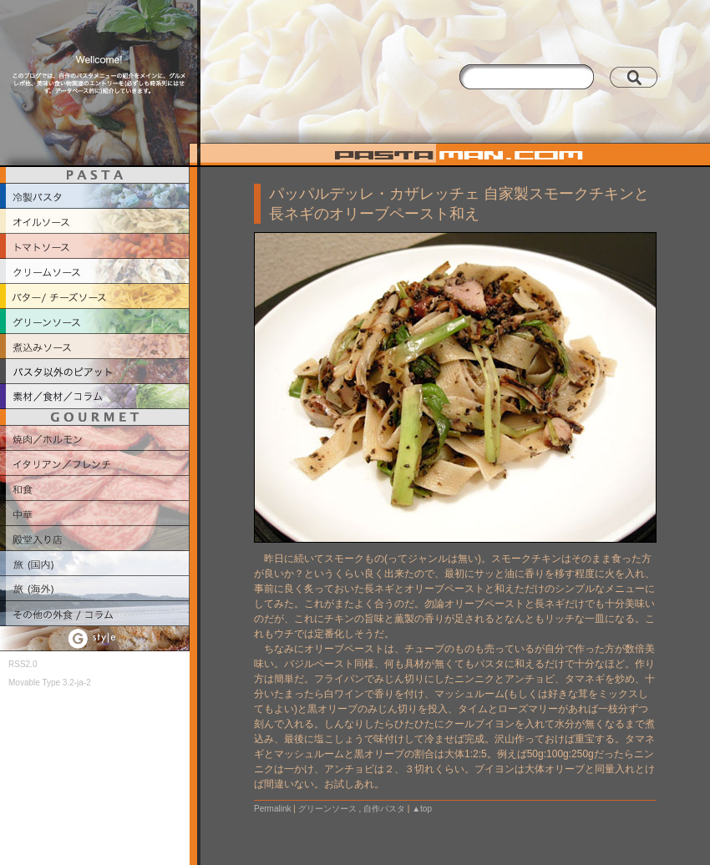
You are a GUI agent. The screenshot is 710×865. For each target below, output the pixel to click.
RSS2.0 (22, 664)
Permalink (272, 808)
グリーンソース (327, 808)
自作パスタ (384, 808)
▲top (422, 808)
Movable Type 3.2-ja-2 (49, 682)
